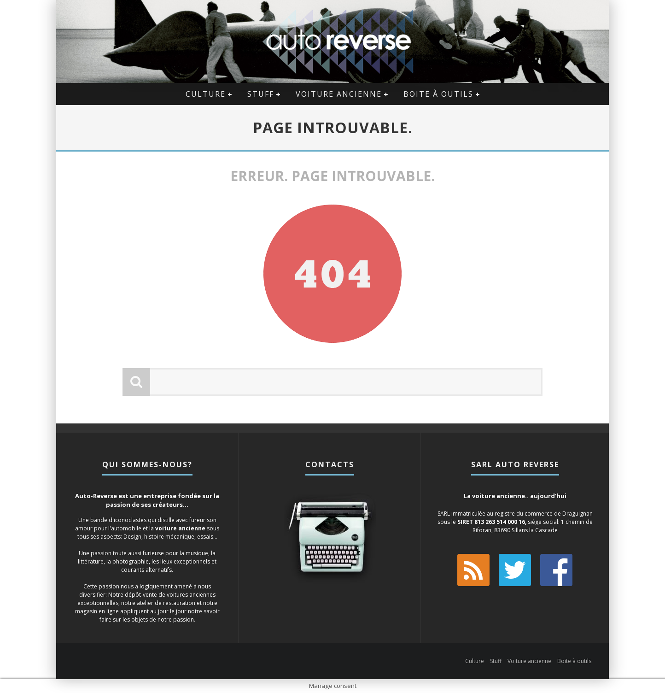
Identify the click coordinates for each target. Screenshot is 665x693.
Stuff (260, 94)
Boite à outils (438, 94)
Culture (206, 94)
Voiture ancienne (339, 94)
